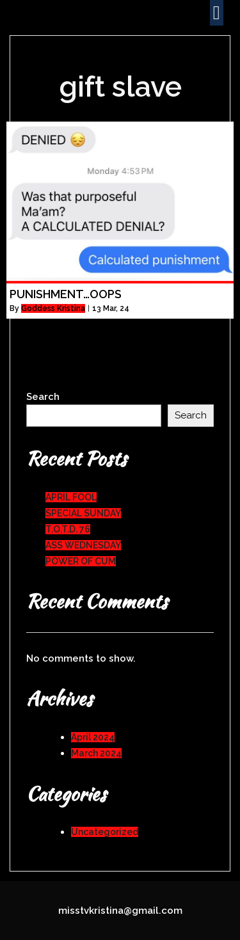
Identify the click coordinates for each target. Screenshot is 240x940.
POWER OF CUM (80, 561)
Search (43, 396)
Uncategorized (104, 832)
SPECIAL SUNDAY (83, 513)
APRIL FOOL (71, 497)
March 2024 (96, 753)
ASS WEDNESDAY (83, 545)
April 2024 (93, 737)
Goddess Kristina (53, 308)
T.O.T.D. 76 (67, 529)
